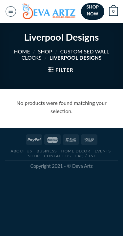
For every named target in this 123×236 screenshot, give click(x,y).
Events (102, 150)
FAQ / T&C (86, 155)
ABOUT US (21, 150)
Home (22, 51)
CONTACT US (57, 155)
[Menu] (11, 11)
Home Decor (75, 150)
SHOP (45, 51)
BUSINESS (46, 150)
